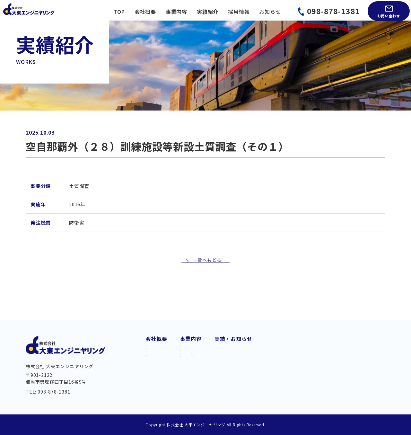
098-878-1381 (333, 10)
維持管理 (191, 381)
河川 (185, 391)
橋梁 (185, 371)
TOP (119, 11)
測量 (239, 362)
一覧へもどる (207, 284)
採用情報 (238, 11)
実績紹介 (207, 11)
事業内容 (176, 11)
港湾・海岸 (247, 342)
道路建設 (191, 342)
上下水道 (191, 362)
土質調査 (245, 371)
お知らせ (270, 11)
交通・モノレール (201, 352)
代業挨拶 (156, 342)
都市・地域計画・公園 (261, 352)
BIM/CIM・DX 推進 (257, 381)
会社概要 (145, 11)
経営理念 (156, 363)
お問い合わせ (388, 15)
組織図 (153, 373)
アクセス (156, 384)
